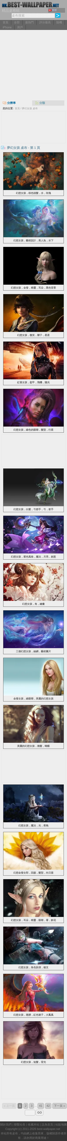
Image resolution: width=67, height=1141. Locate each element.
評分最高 (45, 22)
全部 (17, 22)
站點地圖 (61, 1124)
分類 (40, 102)
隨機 (59, 22)
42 (48, 1105)
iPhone (7, 27)
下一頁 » (59, 1105)
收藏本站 (33, 1124)
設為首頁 (47, 1124)
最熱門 (29, 22)
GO (39, 1112)
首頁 (5, 22)
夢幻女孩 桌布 (30, 108)
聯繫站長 (19, 1124)
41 (40, 1105)
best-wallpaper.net (48, 1128)
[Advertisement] (33, 65)
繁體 (53, 10)
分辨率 (9, 102)
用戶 (20, 27)
